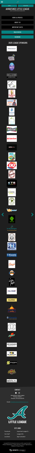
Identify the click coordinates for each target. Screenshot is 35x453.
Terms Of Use (16, 444)
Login (9, 5)
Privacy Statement (7, 444)
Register (25, 5)
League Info (20, 434)
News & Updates (17, 18)
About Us (17, 22)
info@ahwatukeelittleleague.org (19, 402)
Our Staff (7, 434)
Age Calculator (21, 436)
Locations (7, 436)
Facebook (7, 431)
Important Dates (17, 27)
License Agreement (26, 444)
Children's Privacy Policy (17, 446)
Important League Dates (23, 431)
